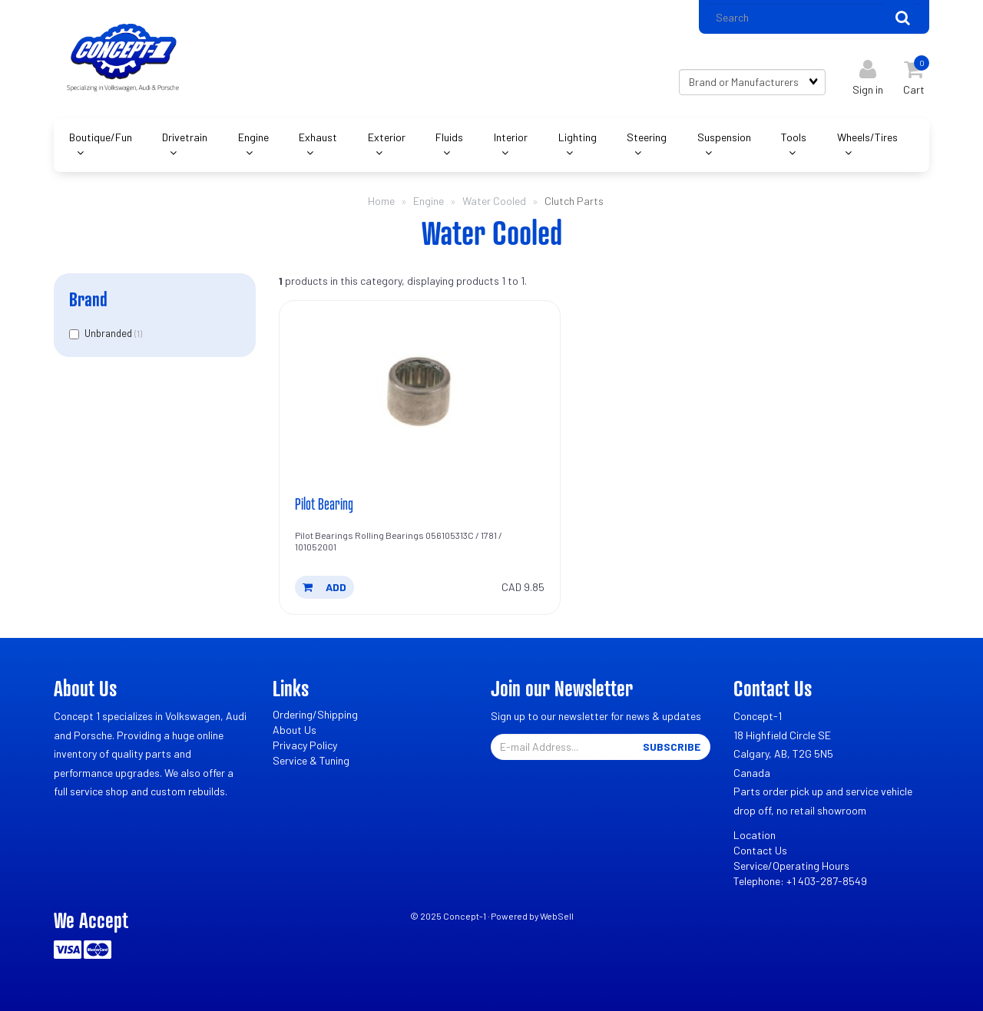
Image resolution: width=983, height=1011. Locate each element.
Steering (647, 137)
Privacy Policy (305, 745)
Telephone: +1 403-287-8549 (800, 880)
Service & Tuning (311, 760)
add (324, 586)
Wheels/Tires (867, 137)
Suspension (724, 137)
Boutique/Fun (100, 137)
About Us (294, 729)
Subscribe (671, 746)
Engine (253, 137)
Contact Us (760, 850)
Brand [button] (88, 299)
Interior (511, 137)
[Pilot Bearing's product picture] (420, 394)
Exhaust (318, 137)
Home (381, 200)
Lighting (577, 137)
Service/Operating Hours (791, 865)
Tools (793, 137)
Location (754, 834)
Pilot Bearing (324, 504)
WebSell (557, 915)
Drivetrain (184, 137)
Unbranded (109, 333)
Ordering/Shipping (315, 714)
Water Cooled (494, 200)
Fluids (449, 137)
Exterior (386, 137)
